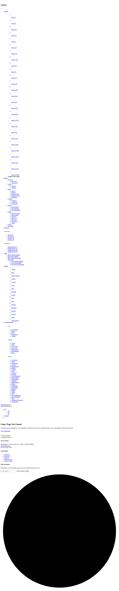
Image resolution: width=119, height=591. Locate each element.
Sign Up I (14, 220)
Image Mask (14, 379)
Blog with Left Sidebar (14, 258)
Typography (14, 401)
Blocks (6, 266)
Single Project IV (13, 251)
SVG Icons (14, 346)
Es (8, 414)
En (8, 411)
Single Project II (12, 248)
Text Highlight (15, 397)
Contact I (14, 200)
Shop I (13, 191)
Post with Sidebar (16, 263)
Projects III (11, 238)
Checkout (14, 197)
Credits (13, 336)
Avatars (13, 365)
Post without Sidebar (17, 261)
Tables (13, 392)
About (9, 184)
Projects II (11, 236)
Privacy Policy (8, 461)
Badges (13, 368)
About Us (7, 454)
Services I (14, 181)
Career (10, 205)
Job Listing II (15, 208)
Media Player (15, 382)
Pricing (10, 224)
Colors (13, 343)
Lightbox (14, 381)
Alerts (13, 361)
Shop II (13, 192)
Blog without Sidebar (14, 255)
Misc (12, 353)
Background (14, 366)
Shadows (14, 389)
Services (10, 179)
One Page (10, 226)
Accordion (14, 360)
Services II (14, 183)
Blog (5, 253)
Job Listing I (15, 207)
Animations (14, 363)
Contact (10, 199)
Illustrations (14, 349)
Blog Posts (11, 259)
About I (13, 186)
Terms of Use (8, 459)
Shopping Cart (15, 196)
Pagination (14, 385)
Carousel (13, 373)
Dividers (13, 374)
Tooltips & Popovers (17, 400)
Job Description (15, 210)
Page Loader (14, 215)
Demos (6, 11)
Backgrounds (15, 351)
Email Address (21, 471)
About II (13, 188)
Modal (13, 384)
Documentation (8, 322)
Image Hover (15, 377)
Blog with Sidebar (13, 256)
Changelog (14, 334)
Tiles (12, 398)
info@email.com (5, 405)
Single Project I (12, 247)
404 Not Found (15, 213)
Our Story (7, 456)
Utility (10, 212)
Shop (9, 189)
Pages (6, 178)
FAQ (12, 333)
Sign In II (14, 218)
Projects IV (11, 240)
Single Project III (13, 250)
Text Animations (16, 395)
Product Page (15, 194)
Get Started (14, 330)
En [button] (5, 409)
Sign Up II (14, 221)
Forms (13, 331)
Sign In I (13, 216)
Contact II (14, 202)
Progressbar (14, 387)
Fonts (13, 345)
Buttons (13, 369)
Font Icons (14, 348)
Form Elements (15, 376)
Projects (6, 228)
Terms (13, 223)
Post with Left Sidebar (17, 264)
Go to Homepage (5, 431)
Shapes (13, 390)
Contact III (14, 204)
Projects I (10, 235)
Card (12, 371)
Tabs (12, 393)
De (9, 412)
